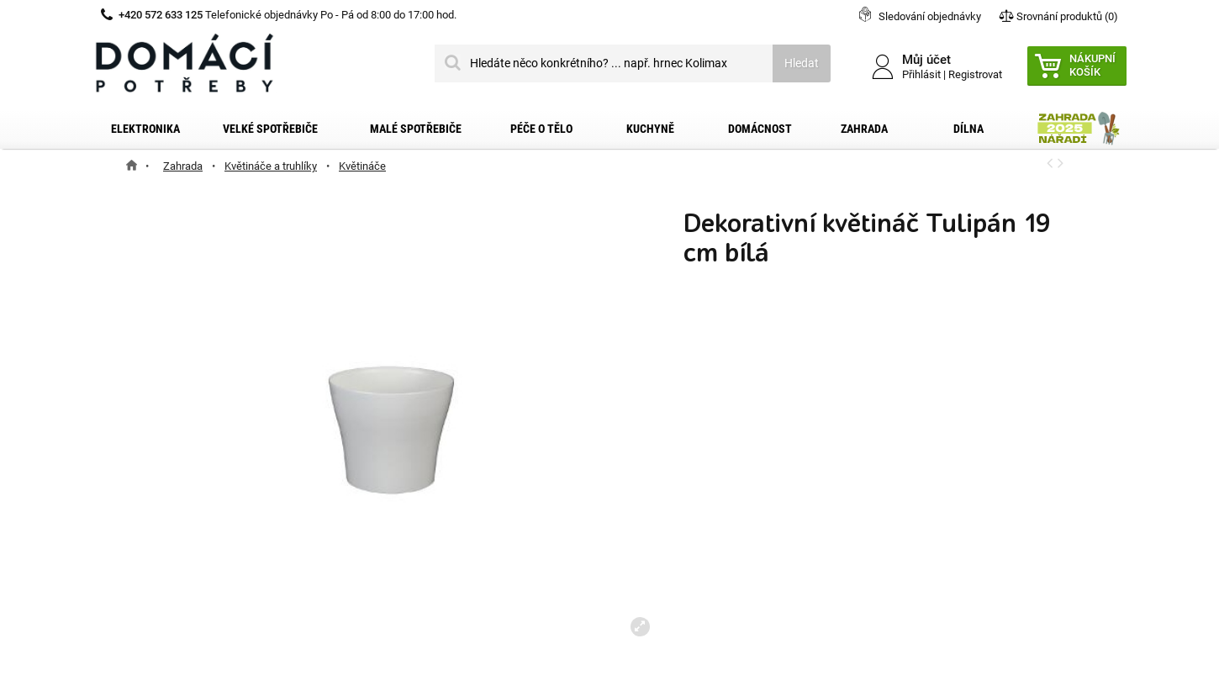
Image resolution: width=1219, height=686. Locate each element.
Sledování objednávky (930, 16)
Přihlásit (921, 74)
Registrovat (975, 74)
